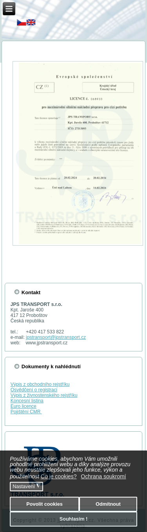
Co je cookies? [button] (59, 476)
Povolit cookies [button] (44, 504)
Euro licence (23, 406)
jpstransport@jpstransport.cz (56, 337)
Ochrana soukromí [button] (103, 476)
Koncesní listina (27, 401)
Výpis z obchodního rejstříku (40, 384)
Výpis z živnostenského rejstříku (44, 395)
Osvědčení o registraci (34, 390)
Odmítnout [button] (108, 504)
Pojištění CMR (26, 411)
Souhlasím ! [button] (73, 519)
